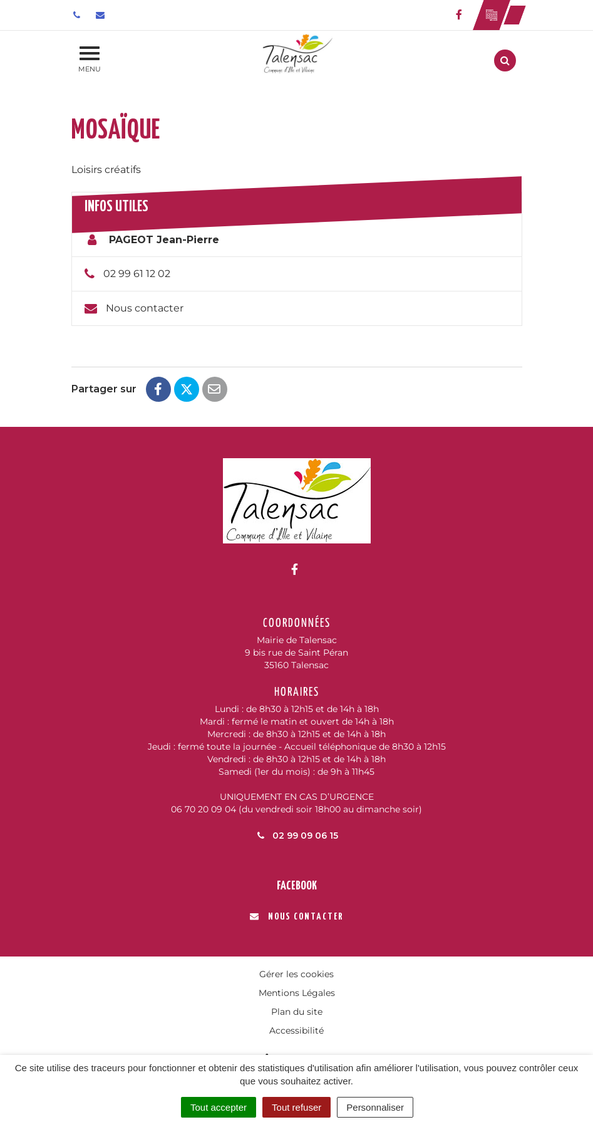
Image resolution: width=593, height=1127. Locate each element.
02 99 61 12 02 (136, 274)
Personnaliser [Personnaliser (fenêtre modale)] (375, 1107)
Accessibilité (296, 1030)
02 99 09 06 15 (296, 835)
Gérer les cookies (296, 974)
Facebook (297, 886)
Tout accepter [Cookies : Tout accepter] (218, 1107)
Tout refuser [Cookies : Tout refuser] (296, 1107)
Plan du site (296, 1011)
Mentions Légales (297, 993)
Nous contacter (144, 308)
